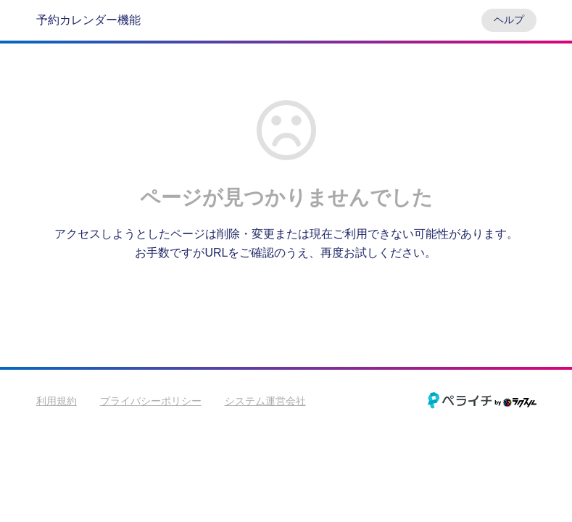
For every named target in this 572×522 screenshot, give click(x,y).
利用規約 (56, 401)
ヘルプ (509, 19)
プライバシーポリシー (151, 401)
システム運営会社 (265, 401)
